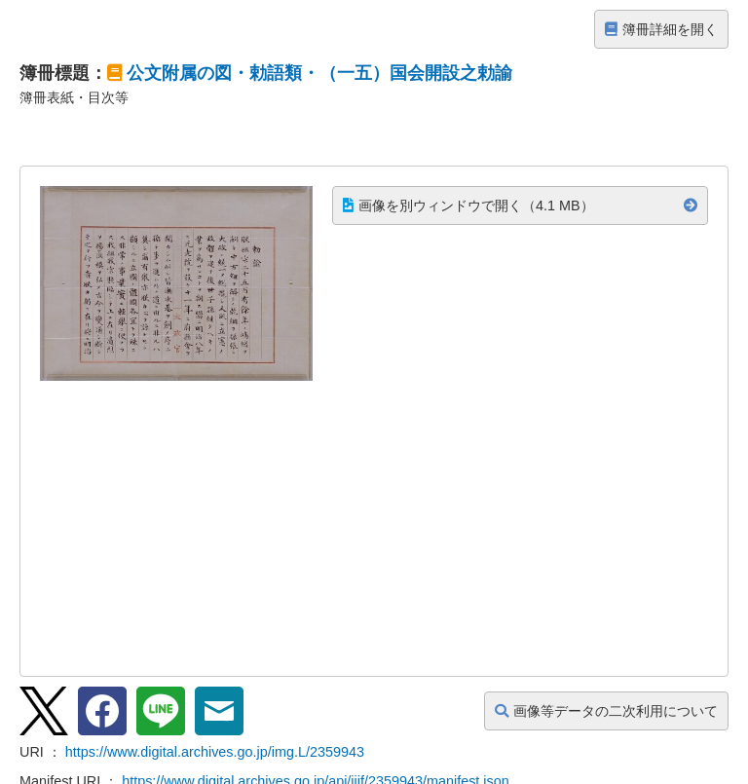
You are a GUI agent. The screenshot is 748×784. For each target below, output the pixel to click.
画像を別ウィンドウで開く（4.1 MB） (468, 205)
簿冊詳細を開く (661, 29)
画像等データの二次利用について (606, 711)
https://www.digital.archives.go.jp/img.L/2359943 (214, 752)
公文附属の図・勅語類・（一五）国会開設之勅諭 (319, 73)
